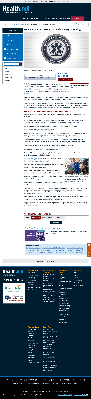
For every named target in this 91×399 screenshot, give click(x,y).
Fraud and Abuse (44, 380)
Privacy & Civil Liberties (65, 314)
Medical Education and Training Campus (49, 296)
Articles (9, 36)
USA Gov (55, 383)
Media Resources (13, 58)
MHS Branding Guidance (34, 287)
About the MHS (33, 270)
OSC (75, 383)
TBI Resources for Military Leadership (44, 252)
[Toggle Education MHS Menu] (39, 19)
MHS (53, 19)
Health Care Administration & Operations (63, 294)
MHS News (12, 31)
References (64, 19)
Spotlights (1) (36, 218)
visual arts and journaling (33, 159)
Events (8, 71)
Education (34, 19)
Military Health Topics (63, 271)
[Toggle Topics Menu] (48, 19)
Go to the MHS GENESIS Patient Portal (50, 337)
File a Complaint (47, 370)
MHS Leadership (32, 273)
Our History (31, 285)
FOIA (65, 380)
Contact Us (31, 290)
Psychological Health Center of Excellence (54, 250)
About (24, 19)
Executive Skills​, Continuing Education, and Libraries (49, 291)
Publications (31, 358)
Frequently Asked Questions (32, 346)
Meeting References (33, 350)
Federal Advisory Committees (32, 281)
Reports (30, 360)
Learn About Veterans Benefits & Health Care (49, 347)
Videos (9, 45)
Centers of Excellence (64, 303)
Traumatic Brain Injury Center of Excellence (54, 248)
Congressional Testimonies (31, 334)
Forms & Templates (33, 343)
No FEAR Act (31, 380)
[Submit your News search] (20, 64)
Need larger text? (81, 24)
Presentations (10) (47, 218)
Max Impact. (76, 122)
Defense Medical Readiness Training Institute (48, 285)
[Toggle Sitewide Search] (86, 18)
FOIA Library (31, 340)
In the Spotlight (12, 49)
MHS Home (79, 252)
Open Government (32, 383)
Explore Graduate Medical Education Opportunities (50, 366)
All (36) (27, 218)
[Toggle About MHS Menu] (27, 19)
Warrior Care (59, 252)
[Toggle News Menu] (56, 19)
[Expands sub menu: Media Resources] (5, 58)
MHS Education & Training (49, 271)
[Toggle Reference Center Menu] (69, 19)
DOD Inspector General (78, 380)
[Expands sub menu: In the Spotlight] (5, 49)
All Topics (61, 275)
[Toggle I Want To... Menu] (81, 19)
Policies (30, 352)
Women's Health (63, 322)
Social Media (11, 54)
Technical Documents (33, 363)
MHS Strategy (31, 278)
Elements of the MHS (33, 275)
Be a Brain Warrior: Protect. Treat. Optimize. (42, 228)
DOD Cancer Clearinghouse (62, 278)
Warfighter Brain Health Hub (33, 248)
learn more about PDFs (80, 395)
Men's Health (62, 319)
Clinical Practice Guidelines (32, 330)
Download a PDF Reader (64, 395)
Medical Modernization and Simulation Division (49, 301)
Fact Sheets (31, 338)
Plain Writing (45, 383)
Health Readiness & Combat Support (64, 300)
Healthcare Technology (64, 306)
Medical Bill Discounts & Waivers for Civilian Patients (65, 310)
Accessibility (56, 380)
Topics (45, 19)
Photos (9, 40)
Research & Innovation (64, 317)
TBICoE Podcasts (69, 252)
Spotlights (9, 77)
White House (65, 383)
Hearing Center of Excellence (75, 248)
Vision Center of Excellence (33, 250)
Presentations (31, 355)
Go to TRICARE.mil (48, 329)
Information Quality (18, 383)
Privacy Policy (19, 380)
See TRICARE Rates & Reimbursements (49, 353)
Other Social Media (65, 79)
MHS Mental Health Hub (65, 286)
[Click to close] (89, 245)
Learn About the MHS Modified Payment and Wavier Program (49, 342)
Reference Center (34, 327)
